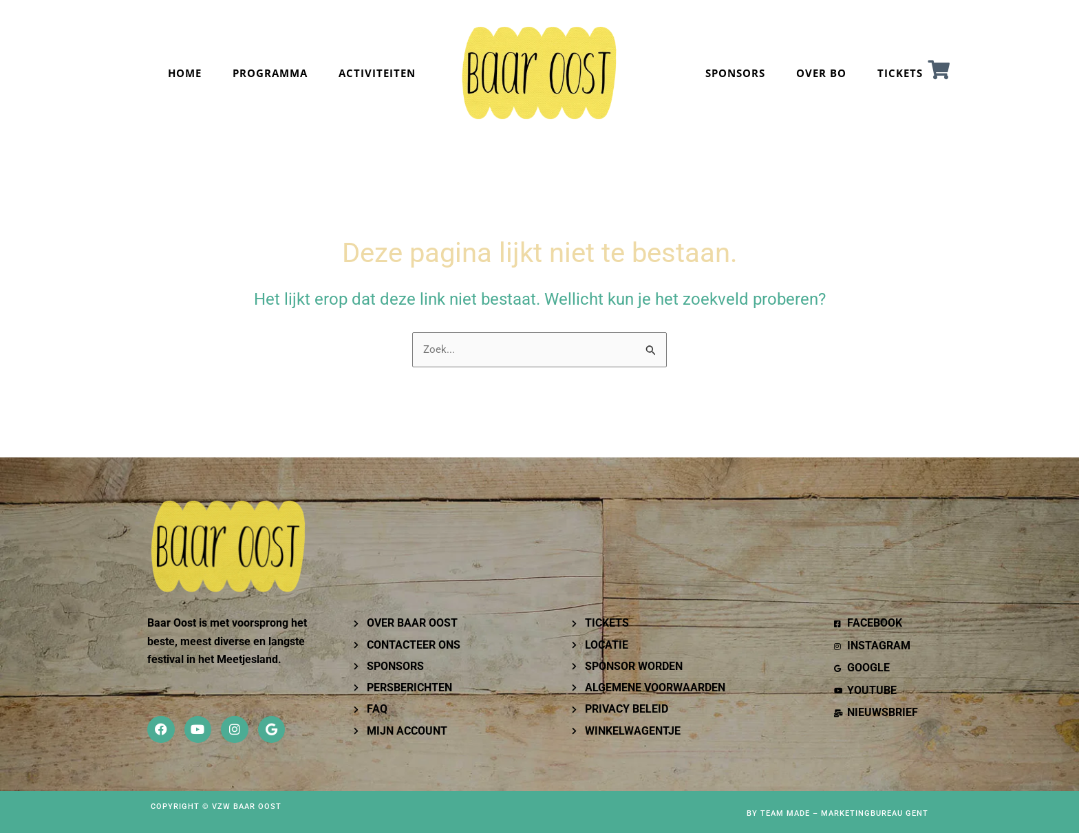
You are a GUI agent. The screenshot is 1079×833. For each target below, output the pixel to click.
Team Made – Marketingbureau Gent (844, 813)
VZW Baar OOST (246, 807)
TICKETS (900, 73)
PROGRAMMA (270, 73)
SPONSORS (735, 73)
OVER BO (821, 73)
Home (185, 73)
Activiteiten (377, 73)
